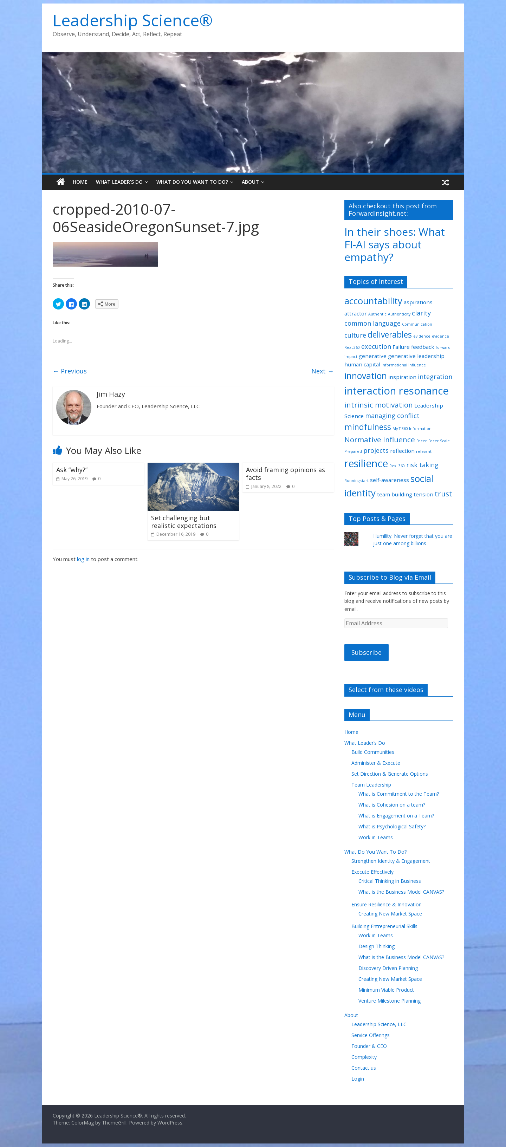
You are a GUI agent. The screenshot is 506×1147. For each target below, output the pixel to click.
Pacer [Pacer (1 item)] (421, 440)
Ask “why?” (71, 469)
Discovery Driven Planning (388, 968)
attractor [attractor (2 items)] (355, 313)
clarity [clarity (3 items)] (421, 313)
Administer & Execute (375, 763)
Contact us (363, 1067)
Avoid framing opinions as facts (285, 473)
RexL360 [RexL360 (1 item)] (397, 465)
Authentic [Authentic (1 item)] (377, 314)
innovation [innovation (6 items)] (365, 376)
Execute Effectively (372, 871)
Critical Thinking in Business (389, 881)
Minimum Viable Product (386, 989)
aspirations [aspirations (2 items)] (418, 302)
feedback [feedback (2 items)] (422, 346)
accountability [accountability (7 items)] (373, 300)
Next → (322, 371)
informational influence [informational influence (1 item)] (404, 365)
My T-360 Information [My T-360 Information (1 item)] (412, 428)
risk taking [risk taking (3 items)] (422, 465)
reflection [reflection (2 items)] (402, 450)
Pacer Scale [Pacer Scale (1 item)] (439, 440)
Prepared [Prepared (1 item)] (353, 451)
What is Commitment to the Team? (398, 793)
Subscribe (366, 652)
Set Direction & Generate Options (389, 773)
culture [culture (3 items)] (355, 335)
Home (80, 181)
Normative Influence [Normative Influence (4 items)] (379, 439)
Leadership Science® (133, 20)
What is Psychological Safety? (392, 826)
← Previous (70, 371)
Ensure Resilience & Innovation (386, 904)
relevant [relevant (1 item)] (424, 451)
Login (357, 1078)
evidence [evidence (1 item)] (421, 336)
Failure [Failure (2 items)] (401, 346)
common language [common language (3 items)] (372, 323)
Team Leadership (371, 784)
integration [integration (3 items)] (435, 376)
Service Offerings (370, 1035)
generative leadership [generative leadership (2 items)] (416, 355)
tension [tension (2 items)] (423, 494)
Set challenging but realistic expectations (183, 522)
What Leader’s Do (119, 181)
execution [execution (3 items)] (376, 346)
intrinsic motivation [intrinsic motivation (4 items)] (378, 405)
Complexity (364, 1057)
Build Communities (372, 752)
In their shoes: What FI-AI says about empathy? (394, 244)
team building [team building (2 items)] (394, 494)
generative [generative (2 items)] (373, 355)
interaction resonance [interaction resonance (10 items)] (396, 391)
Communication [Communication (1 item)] (417, 324)
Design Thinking (376, 946)
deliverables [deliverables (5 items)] (390, 334)
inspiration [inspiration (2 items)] (402, 376)
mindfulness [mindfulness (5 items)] (367, 427)
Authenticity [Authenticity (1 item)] (399, 314)
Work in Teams (375, 837)
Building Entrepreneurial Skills (384, 926)
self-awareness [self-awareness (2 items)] (389, 479)
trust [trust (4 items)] (443, 493)
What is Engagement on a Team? (396, 815)
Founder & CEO (369, 1046)
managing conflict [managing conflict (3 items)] (392, 415)
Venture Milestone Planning (389, 1000)
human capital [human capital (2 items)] (362, 364)
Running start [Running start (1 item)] (356, 480)
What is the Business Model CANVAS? (401, 891)
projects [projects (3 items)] (376, 450)
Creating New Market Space (390, 913)
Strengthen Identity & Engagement (390, 861)
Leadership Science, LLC (379, 1024)
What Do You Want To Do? (192, 181)
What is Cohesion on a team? (391, 804)
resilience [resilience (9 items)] (366, 463)
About (250, 181)
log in (83, 558)
